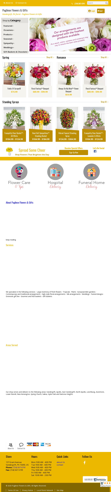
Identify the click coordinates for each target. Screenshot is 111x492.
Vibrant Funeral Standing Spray (67, 134)
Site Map (60, 490)
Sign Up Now (73, 152)
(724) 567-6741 (80, 3)
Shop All (50, 57)
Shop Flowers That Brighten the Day (32, 154)
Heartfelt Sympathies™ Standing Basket (40, 134)
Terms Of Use (13, 490)
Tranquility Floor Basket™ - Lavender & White (94, 134)
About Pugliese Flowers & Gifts (19, 202)
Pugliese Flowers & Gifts (15, 10)
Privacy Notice (27, 490)
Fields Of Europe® (14, 88)
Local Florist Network (45, 490)
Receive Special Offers (73, 148)
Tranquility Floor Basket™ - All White (14, 134)
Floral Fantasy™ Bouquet (40, 88)
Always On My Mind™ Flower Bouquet (69, 90)
